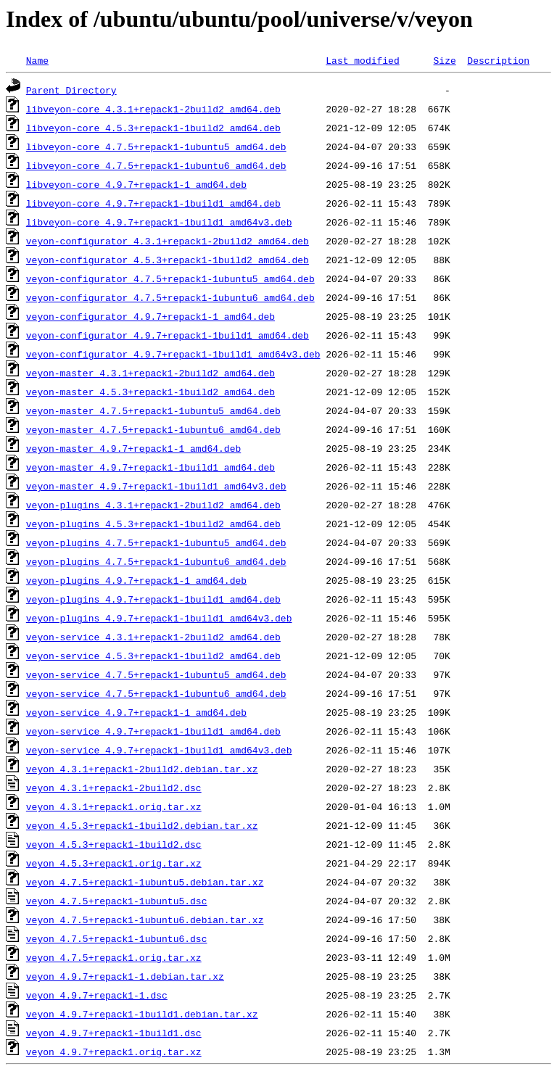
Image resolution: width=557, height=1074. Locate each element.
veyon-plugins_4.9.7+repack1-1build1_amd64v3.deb (159, 617)
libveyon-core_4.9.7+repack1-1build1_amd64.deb (153, 203)
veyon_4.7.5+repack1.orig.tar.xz (114, 957)
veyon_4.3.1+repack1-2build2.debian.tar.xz (142, 768)
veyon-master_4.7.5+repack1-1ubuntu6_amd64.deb (153, 429)
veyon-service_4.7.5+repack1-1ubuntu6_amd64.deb (156, 693)
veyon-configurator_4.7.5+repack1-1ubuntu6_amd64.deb (170, 297)
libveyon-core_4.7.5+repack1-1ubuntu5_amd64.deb (156, 146)
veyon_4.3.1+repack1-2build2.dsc (114, 787)
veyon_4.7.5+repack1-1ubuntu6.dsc (116, 938)
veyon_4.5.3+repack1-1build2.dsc (114, 844)
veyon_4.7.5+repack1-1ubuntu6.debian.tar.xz (145, 919)
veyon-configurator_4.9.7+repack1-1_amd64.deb (150, 316)
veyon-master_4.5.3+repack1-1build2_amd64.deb (150, 391)
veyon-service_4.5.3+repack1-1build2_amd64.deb (153, 655)
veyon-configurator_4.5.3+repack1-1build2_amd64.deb (167, 259)
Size (444, 60)
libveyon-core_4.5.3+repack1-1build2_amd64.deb (153, 127)
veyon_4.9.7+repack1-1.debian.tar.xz (125, 976)
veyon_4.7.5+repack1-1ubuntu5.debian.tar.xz (145, 881)
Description (498, 60)
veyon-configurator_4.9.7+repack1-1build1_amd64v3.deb (173, 353)
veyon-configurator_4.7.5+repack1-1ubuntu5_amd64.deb (170, 278)
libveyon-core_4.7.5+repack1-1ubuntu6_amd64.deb (156, 165)
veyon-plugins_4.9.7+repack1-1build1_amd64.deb (153, 599)
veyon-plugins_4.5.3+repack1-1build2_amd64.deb (153, 523)
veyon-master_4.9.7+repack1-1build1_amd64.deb (150, 467)
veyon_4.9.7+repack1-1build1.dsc (114, 1032)
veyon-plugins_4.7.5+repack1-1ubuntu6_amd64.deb (156, 561)
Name (37, 60)
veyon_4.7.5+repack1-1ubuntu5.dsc (116, 900)
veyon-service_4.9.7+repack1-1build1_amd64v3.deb (159, 749)
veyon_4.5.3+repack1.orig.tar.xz (114, 862)
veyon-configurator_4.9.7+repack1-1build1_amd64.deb (167, 335)
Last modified (362, 60)
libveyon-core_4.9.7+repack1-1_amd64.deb (136, 184)
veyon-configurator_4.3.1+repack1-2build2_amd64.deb (167, 240)
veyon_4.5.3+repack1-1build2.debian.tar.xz (142, 825)
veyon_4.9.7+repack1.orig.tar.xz (114, 1051)
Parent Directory (71, 89)
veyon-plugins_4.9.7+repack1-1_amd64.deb (136, 580)
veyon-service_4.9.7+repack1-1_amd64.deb (136, 712)
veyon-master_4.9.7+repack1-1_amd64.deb (133, 448)
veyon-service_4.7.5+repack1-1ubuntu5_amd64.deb (156, 674)
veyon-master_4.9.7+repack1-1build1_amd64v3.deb (156, 485)
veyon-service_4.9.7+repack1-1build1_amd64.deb (153, 731)
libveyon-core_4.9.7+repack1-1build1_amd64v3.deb (159, 221)
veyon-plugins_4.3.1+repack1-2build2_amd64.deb (153, 504)
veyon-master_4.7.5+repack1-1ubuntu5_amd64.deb (153, 410)
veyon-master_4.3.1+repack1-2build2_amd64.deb (150, 372)
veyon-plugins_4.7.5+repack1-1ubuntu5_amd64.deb (156, 542)
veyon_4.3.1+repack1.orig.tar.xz (114, 806)
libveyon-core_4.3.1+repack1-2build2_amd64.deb (153, 108)
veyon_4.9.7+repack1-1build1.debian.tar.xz (142, 1013)
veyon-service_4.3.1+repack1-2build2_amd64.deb (153, 636)
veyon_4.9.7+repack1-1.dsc (97, 994)
